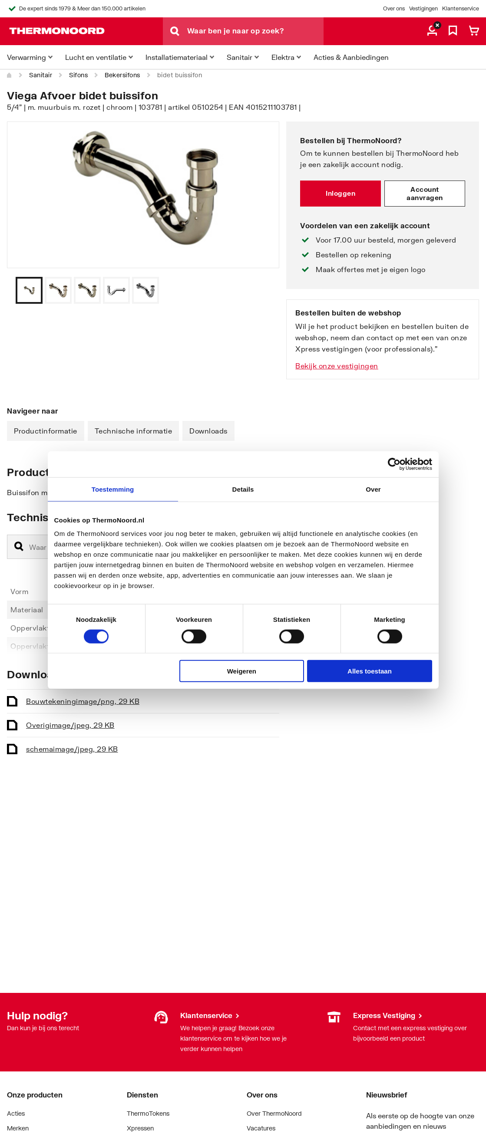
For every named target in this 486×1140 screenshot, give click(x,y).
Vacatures (261, 1128)
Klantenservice (460, 8)
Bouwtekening (82, 701)
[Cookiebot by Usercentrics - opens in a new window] (394, 463)
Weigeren (241, 671)
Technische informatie (133, 431)
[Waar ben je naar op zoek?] (255, 31)
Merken (18, 1128)
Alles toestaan (369, 671)
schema (72, 749)
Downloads (208, 431)
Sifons (78, 75)
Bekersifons (122, 75)
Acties (16, 1113)
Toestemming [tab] (113, 489)
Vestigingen (423, 8)
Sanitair (40, 75)
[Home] (9, 75)
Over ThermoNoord (274, 1113)
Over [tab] (373, 489)
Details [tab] (243, 489)
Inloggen (340, 193)
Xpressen (140, 1128)
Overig (70, 725)
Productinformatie (45, 431)
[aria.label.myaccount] (432, 31)
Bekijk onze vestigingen (336, 365)
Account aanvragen (425, 193)
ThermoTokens (148, 1113)
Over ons (394, 8)
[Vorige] (262, 290)
